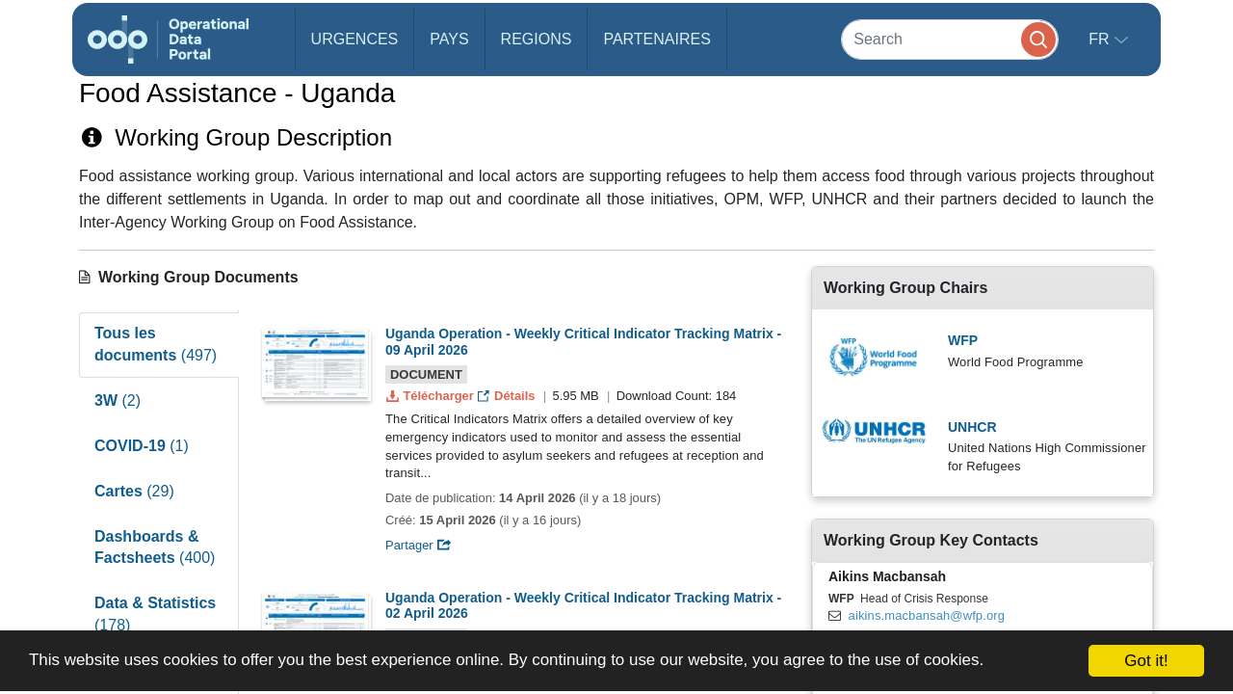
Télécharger (431, 395)
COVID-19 (141, 446)
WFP (963, 340)
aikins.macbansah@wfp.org (927, 615)
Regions (536, 39)
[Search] (950, 39)
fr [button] (1101, 39)
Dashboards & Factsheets (154, 547)
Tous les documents (155, 344)
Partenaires (656, 39)
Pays (449, 39)
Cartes (134, 491)
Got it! (1145, 661)
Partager (418, 545)
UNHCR (972, 427)
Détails (508, 395)
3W (117, 400)
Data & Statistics (155, 614)
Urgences (355, 39)
